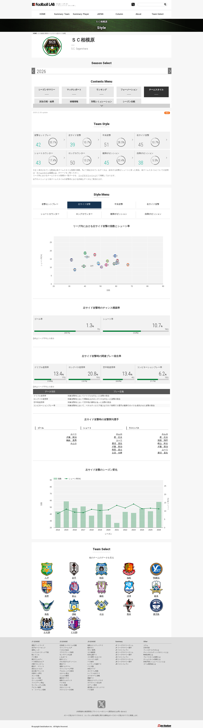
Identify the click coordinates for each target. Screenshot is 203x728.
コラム (145, 645)
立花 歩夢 (117, 453)
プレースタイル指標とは (152, 657)
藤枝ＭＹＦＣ (64, 678)
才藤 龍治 (71, 437)
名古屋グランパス (38, 671)
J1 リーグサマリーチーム (124, 645)
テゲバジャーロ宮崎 (67, 690)
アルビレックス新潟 (67, 671)
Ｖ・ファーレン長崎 (39, 690)
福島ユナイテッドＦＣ (95, 645)
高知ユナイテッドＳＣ (95, 680)
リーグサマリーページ (87, 175)
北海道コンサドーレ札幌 (68, 645)
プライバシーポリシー (100, 711)
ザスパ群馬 (91, 650)
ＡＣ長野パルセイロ (95, 657)
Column (119, 14)
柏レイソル (35, 655)
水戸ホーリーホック (39, 648)
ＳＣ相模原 (91, 652)
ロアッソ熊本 (92, 685)
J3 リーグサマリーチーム (124, 659)
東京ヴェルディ (37, 659)
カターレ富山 (64, 673)
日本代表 (146, 648)
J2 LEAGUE (64, 641)
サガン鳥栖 (63, 685)
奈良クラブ (91, 669)
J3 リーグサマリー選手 (123, 662)
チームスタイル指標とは (47, 173)
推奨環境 (88, 711)
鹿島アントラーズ (38, 645)
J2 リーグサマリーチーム (124, 652)
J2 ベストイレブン (122, 657)
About (138, 14)
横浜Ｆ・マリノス (38, 666)
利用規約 (80, 711)
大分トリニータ (65, 687)
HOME (42, 14)
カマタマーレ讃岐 (94, 676)
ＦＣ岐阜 (91, 662)
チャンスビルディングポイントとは (155, 652)
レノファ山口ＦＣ (94, 673)
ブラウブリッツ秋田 (67, 652)
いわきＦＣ (63, 657)
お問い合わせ (121, 711)
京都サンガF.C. (37, 673)
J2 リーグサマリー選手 (123, 655)
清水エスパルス (37, 669)
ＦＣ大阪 (91, 666)
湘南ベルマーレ (65, 666)
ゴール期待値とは (149, 664)
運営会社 (112, 711)
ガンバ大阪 (35, 676)
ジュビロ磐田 (64, 676)
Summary (118, 641)
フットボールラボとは (151, 650)
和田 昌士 (117, 449)
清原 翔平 (163, 440)
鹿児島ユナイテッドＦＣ (96, 687)
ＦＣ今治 (63, 683)
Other (145, 641)
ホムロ (73, 443)
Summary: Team (62, 14)
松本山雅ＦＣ (92, 655)
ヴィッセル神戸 (37, 680)
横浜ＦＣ (63, 664)
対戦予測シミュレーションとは (154, 662)
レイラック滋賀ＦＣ (95, 664)
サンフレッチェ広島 (39, 685)
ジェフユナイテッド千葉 (40, 652)
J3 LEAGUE (92, 641)
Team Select (158, 14)
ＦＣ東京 (35, 657)
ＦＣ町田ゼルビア (38, 662)
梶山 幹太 (163, 443)
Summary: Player (81, 14)
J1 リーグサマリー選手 (123, 648)
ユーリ (73, 434)
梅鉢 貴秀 (71, 440)
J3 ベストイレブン (122, 664)
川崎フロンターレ (38, 664)
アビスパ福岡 (36, 687)
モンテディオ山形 (66, 655)
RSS (167, 113)
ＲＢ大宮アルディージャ (68, 662)
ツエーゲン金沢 (93, 659)
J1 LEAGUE (36, 641)
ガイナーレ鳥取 (93, 671)
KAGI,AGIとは (148, 655)
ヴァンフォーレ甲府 (67, 669)
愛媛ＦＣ (91, 678)
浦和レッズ (35, 650)
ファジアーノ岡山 (38, 683)
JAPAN (100, 14)
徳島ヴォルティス (66, 680)
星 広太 (118, 437)
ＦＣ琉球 (91, 690)
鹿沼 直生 (117, 443)
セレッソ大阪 (36, 678)
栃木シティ (63, 659)
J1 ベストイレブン (122, 650)
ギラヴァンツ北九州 (95, 683)
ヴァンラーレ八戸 (66, 648)
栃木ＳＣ (91, 648)
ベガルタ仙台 (64, 650)
